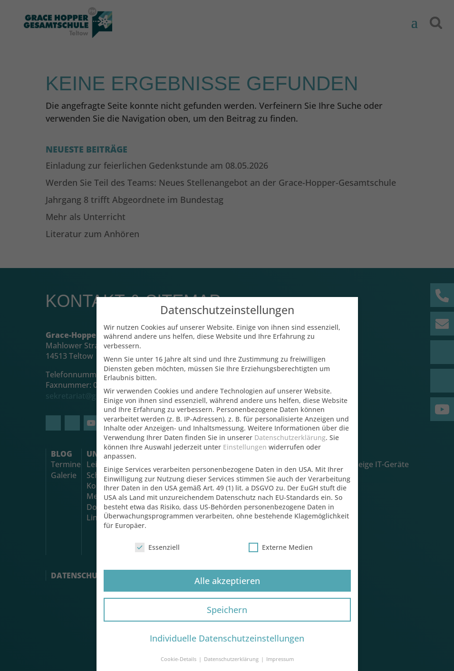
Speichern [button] (227, 616)
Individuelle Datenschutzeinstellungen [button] (227, 644)
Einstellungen (245, 453)
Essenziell (157, 553)
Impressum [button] (280, 665)
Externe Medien (281, 553)
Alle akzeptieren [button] (227, 587)
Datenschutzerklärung (290, 443)
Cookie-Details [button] (179, 665)
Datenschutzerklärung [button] (232, 665)
